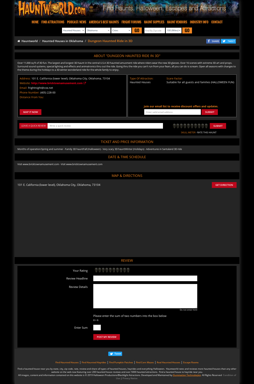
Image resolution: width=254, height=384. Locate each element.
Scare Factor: (175, 78)
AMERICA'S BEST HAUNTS (104, 22)
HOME (35, 22)
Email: (23, 88)
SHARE (215, 41)
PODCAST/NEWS (76, 22)
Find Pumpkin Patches (121, 362)
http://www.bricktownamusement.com (58, 83)
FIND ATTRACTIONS (52, 22)
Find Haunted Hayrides (94, 362)
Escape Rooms (191, 362)
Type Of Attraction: (141, 78)
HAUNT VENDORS (177, 22)
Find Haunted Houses (67, 362)
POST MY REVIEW (106, 337)
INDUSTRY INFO (199, 22)
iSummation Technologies (187, 375)
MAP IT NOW (30, 112)
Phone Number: (30, 92)
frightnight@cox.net (40, 88)
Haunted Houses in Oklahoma (62, 41)
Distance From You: (32, 97)
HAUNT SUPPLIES (154, 22)
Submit (218, 126)
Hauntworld (27, 41)
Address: (25, 78)
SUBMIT (209, 112)
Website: (25, 83)
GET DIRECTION (224, 185)
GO (136, 30)
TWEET (231, 41)
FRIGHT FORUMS (131, 22)
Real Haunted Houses (168, 362)
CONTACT (217, 22)
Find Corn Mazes (145, 362)
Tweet (117, 353)
